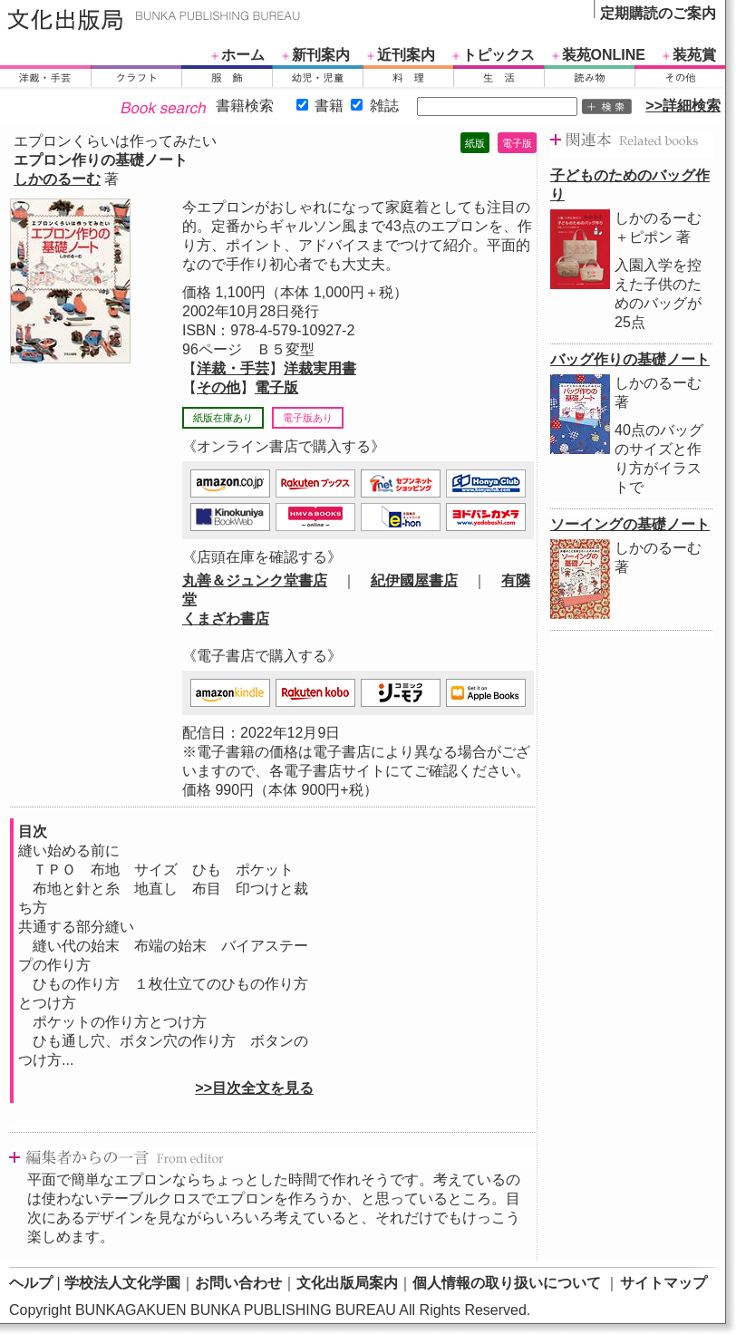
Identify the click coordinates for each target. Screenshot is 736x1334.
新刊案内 (321, 55)
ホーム (243, 55)
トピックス (498, 55)
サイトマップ (663, 1282)
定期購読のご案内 (658, 13)
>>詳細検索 (683, 105)
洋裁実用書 (320, 368)
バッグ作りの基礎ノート (630, 359)
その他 (218, 387)
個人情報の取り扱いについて (506, 1282)
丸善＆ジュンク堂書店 (254, 580)
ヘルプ (31, 1282)
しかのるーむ (57, 179)
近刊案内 (406, 55)
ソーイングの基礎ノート (630, 524)
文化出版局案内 (347, 1282)
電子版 (276, 387)
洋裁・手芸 (233, 368)
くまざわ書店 (225, 618)
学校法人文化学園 (122, 1282)
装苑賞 (694, 55)
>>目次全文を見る (254, 1088)
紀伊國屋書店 (414, 580)
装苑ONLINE (603, 55)
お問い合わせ (238, 1282)
